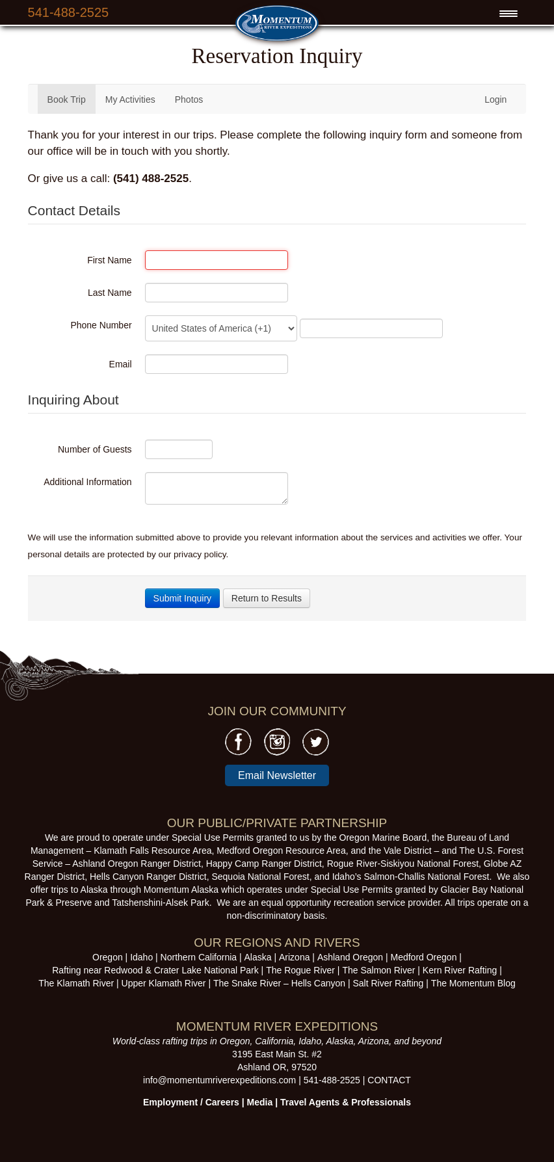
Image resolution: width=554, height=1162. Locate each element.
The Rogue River (300, 970)
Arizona (294, 957)
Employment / (174, 1102)
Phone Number (100, 325)
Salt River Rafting (387, 983)
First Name (109, 260)
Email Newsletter (277, 775)
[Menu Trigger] (508, 14)
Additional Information (87, 482)
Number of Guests (95, 449)
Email (120, 364)
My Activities (130, 99)
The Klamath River (76, 983)
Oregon (107, 957)
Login (495, 99)
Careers (222, 1102)
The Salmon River (378, 970)
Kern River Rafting (460, 970)
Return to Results (266, 598)
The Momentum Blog (473, 983)
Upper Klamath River (164, 983)
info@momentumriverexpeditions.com (219, 1080)
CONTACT (389, 1080)
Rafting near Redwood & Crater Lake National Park (155, 970)
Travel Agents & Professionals (345, 1102)
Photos (189, 99)
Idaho (141, 957)
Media (260, 1102)
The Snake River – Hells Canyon (279, 983)
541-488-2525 (68, 12)
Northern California (199, 957)
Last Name (110, 292)
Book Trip (66, 99)
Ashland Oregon (350, 957)
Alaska (258, 957)
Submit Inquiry (182, 598)
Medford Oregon (423, 957)
